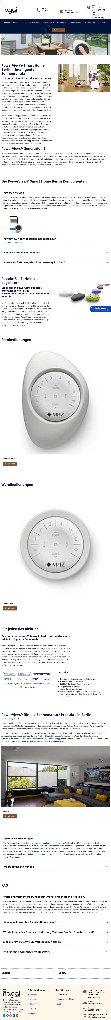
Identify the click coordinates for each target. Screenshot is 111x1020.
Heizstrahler (90, 23)
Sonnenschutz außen (31, 23)
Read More (10, 463)
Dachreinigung (75, 23)
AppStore (7, 243)
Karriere (46, 30)
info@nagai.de (71, 12)
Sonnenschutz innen (11, 23)
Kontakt (102, 23)
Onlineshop (58, 30)
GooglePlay (18, 243)
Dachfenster (61, 23)
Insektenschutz (48, 23)
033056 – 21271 (45, 12)
